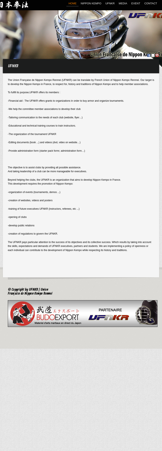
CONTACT (150, 3)
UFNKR (110, 3)
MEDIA (123, 3)
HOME (72, 3)
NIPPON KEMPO (91, 3)
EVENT (135, 3)
